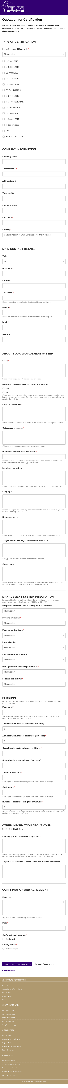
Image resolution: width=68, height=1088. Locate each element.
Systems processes (11, 618)
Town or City (9, 193)
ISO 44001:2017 (12, 119)
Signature (7, 897)
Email (5, 322)
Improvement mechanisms (15, 654)
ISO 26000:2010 (12, 113)
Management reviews (13, 630)
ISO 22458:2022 (12, 125)
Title (5, 256)
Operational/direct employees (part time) (22, 760)
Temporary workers (12, 772)
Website (6, 334)
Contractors (8, 787)
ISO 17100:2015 (12, 96)
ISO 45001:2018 (12, 67)
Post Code (7, 217)
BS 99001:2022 (12, 73)
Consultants (8, 564)
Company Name (10, 156)
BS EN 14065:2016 (13, 90)
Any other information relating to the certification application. (31, 862)
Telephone (8, 293)
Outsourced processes (13, 428)
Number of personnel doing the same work (22, 802)
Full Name (7, 268)
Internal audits (10, 642)
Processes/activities (12, 404)
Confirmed (10, 939)
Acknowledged (12, 948)
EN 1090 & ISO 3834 (14, 136)
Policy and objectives (12, 679)
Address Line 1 (9, 169)
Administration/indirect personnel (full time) (23, 724)
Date (5, 923)
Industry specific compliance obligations (21, 836)
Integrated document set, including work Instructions (27, 606)
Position (6, 280)
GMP (8, 131)
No (7, 392)
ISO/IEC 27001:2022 (14, 107)
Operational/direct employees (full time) (22, 748)
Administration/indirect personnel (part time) (24, 736)
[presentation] (19, 961)
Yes (7, 388)
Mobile (6, 307)
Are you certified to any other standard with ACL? (25, 541)
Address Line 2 (9, 181)
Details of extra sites (12, 468)
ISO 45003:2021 (12, 84)
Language (7, 492)
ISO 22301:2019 (12, 79)
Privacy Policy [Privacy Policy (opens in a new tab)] (8, 971)
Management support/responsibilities (20, 667)
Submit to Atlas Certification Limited (17, 964)
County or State (10, 205)
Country (6, 230)
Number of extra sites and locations (19, 451)
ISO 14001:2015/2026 (15, 102)
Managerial (8, 707)
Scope (5, 361)
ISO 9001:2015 (12, 61)
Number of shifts (11, 517)
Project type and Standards (15, 49)
